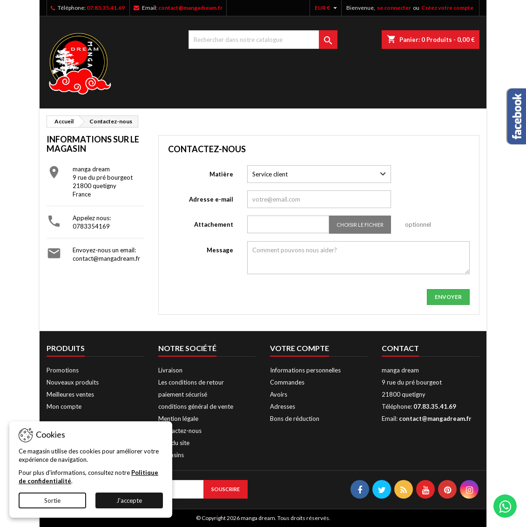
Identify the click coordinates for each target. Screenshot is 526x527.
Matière (221, 174)
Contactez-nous (180, 430)
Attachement (213, 224)
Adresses (282, 406)
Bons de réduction (294, 418)
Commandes (287, 382)
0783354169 (91, 226)
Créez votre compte (447, 7)
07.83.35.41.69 (106, 7)
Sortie (52, 500)
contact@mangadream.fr (190, 7)
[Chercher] (263, 39)
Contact (400, 348)
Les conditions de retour (191, 382)
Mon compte (64, 406)
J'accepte (129, 500)
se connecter (394, 7)
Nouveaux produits (73, 382)
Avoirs (278, 394)
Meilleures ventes (70, 394)
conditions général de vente (195, 406)
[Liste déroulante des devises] (327, 8)
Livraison (170, 370)
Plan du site (173, 442)
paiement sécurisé (182, 394)
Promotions (63, 370)
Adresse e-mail (211, 199)
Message (220, 250)
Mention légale (178, 418)
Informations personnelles (305, 370)
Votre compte (299, 348)
